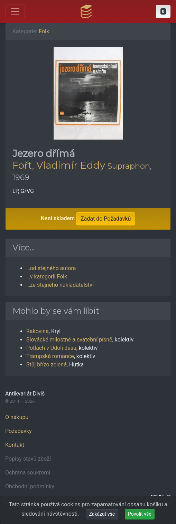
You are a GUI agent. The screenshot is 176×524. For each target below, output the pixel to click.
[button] (163, 11)
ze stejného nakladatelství (62, 285)
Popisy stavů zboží (28, 458)
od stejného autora (53, 268)
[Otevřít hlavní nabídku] (15, 11)
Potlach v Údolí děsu (51, 348)
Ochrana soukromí (27, 472)
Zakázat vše (102, 514)
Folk (44, 31)
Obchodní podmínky (29, 486)
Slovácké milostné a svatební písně (69, 339)
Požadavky (18, 431)
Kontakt (14, 445)
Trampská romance (50, 356)
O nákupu (16, 417)
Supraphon (129, 166)
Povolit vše (139, 514)
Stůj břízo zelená (46, 364)
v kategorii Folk (48, 276)
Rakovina (37, 331)
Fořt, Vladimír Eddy (58, 165)
